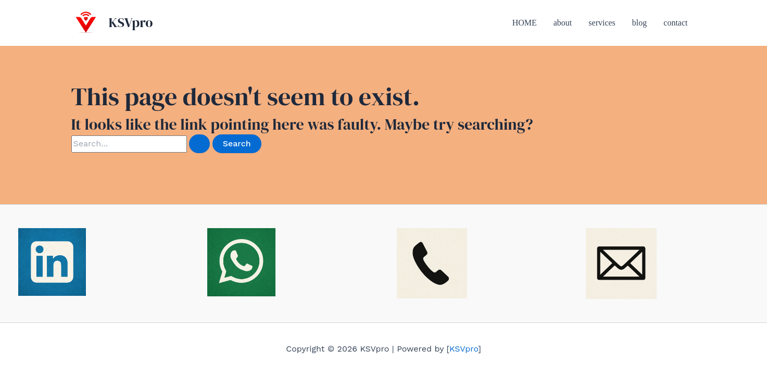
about (563, 22)
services (601, 22)
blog (639, 22)
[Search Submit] (199, 143)
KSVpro (131, 22)
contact (675, 22)
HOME (524, 22)
